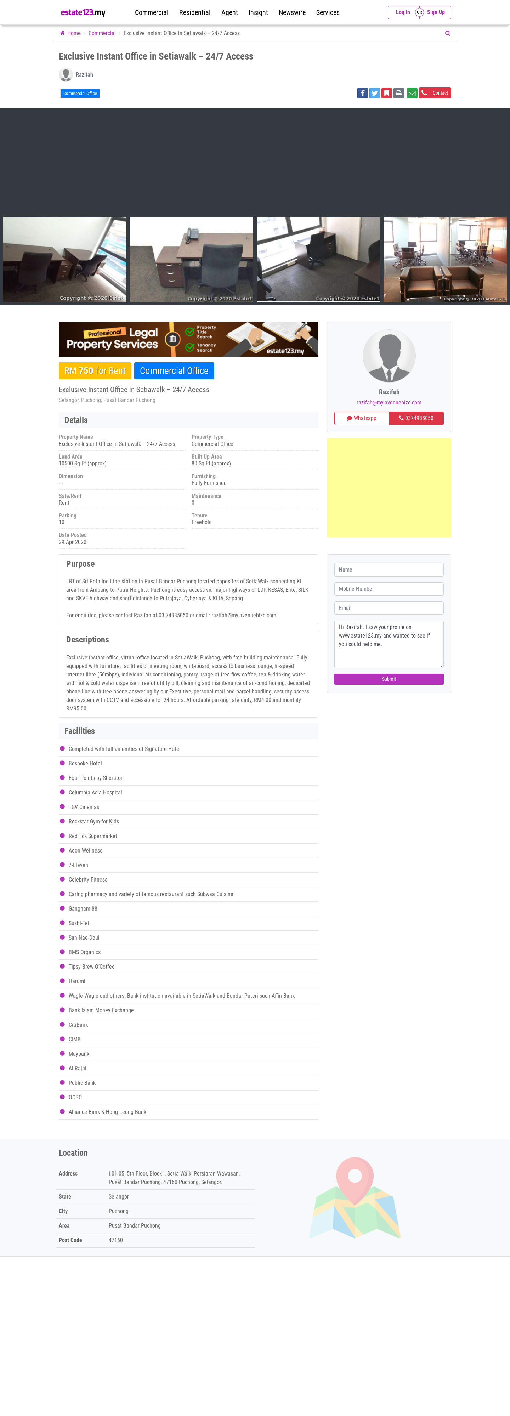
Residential (195, 12)
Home (70, 33)
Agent (229, 12)
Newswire (292, 12)
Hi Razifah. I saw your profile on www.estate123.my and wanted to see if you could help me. (389, 644)
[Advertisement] (255, 164)
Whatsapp (361, 418)
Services (328, 12)
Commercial (152, 12)
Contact (433, 93)
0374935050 (416, 418)
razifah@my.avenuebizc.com (389, 402)
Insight (258, 12)
